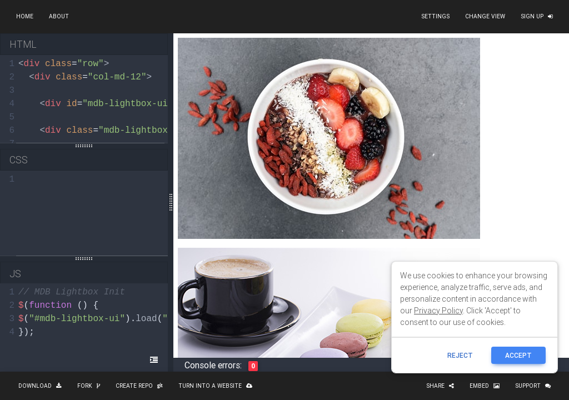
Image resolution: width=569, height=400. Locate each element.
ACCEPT (518, 355)
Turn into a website (215, 385)
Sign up (537, 16)
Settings (435, 16)
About (59, 16)
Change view (485, 16)
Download (40, 385)
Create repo (139, 385)
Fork (88, 385)
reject (460, 355)
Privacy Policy (438, 311)
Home (24, 16)
